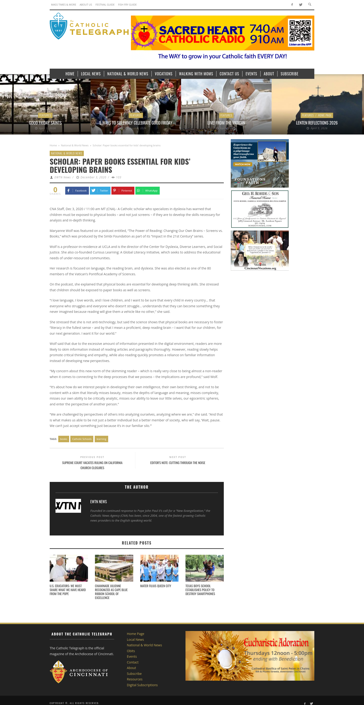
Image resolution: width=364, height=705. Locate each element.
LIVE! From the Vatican (226, 123)
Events (132, 656)
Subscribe (134, 673)
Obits (131, 651)
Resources (135, 679)
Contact (133, 662)
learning (101, 439)
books (63, 439)
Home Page (325, 115)
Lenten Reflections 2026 (317, 123)
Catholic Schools (81, 439)
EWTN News (63, 177)
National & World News (75, 145)
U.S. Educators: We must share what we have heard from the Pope (68, 589)
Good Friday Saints (45, 123)
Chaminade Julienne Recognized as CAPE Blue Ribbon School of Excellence (111, 591)
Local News (135, 639)
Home (53, 145)
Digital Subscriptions (142, 685)
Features (45, 115)
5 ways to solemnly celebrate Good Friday (135, 123)
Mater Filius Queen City (155, 585)
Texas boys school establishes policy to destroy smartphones (200, 589)
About (131, 668)
